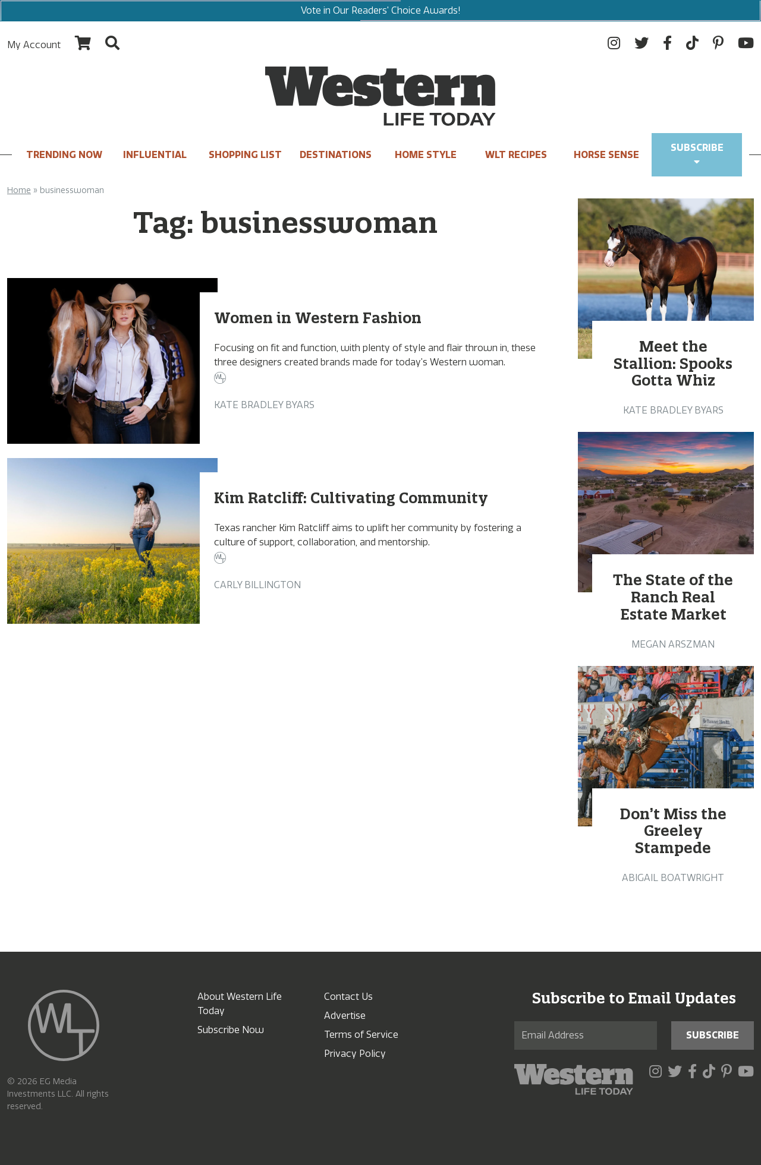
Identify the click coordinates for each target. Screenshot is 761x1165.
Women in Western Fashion (318, 318)
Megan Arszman (673, 644)
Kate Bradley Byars (264, 405)
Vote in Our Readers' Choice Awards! (380, 11)
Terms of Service (361, 1034)
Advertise (345, 1015)
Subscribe (697, 154)
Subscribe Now (230, 1029)
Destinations (336, 154)
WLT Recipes (516, 154)
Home (19, 190)
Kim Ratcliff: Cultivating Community (351, 498)
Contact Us (348, 996)
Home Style (426, 154)
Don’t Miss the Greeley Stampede (673, 831)
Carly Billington (257, 585)
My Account (34, 44)
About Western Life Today (239, 1003)
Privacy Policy (355, 1053)
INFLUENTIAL (155, 154)
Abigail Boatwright (673, 877)
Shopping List (245, 154)
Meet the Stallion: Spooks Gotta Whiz (673, 363)
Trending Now (64, 154)
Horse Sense (606, 154)
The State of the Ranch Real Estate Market (673, 597)
